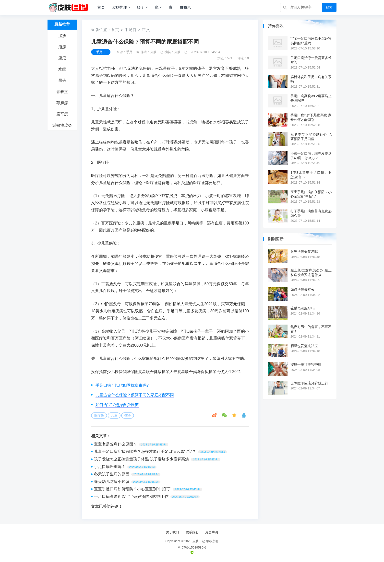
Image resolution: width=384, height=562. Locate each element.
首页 (101, 7)
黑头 (62, 80)
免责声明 (211, 532)
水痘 (62, 69)
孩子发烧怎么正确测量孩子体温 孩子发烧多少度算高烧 (141, 459)
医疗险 (99, 415)
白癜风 (185, 7)
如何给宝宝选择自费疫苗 (117, 405)
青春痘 (62, 92)
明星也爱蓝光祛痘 (304, 346)
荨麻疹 (62, 103)
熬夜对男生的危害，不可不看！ (311, 329)
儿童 (114, 415)
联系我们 (192, 532)
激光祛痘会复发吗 (304, 252)
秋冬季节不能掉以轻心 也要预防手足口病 (311, 136)
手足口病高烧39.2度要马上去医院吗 (311, 98)
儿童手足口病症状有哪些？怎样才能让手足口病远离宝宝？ (145, 451)
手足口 (131, 30)
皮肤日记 (198, 541)
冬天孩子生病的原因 (111, 474)
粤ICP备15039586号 (192, 547)
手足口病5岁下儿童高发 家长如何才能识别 (311, 117)
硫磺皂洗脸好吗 (302, 308)
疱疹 (62, 47)
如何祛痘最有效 (302, 290)
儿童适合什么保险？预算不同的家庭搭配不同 (135, 395)
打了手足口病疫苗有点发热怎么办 (311, 213)
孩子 (127, 415)
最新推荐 (62, 24)
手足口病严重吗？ (109, 467)
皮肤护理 (119, 7)
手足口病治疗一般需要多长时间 (311, 60)
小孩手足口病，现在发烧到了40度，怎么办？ (311, 156)
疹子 (140, 7)
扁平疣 (62, 114)
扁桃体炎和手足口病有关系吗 (311, 79)
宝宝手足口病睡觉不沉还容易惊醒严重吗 (311, 40)
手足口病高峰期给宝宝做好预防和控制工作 (131, 496)
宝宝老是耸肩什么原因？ (115, 444)
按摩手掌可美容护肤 (305, 364)
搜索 (329, 7)
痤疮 (62, 58)
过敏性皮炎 (62, 125)
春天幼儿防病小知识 (111, 482)
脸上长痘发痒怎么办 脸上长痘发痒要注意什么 (311, 272)
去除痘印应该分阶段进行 (309, 383)
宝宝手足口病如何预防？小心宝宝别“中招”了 (132, 489)
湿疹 (62, 36)
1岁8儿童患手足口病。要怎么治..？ (311, 175)
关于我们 (172, 532)
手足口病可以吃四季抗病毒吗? (122, 385)
